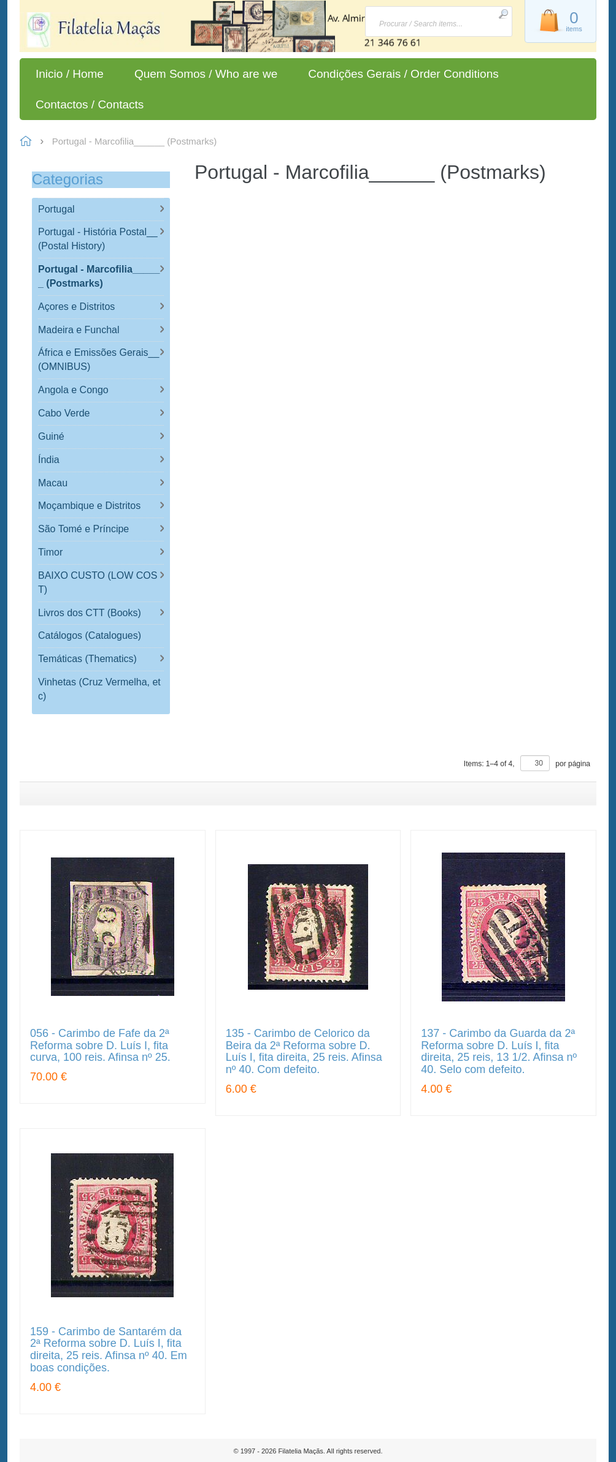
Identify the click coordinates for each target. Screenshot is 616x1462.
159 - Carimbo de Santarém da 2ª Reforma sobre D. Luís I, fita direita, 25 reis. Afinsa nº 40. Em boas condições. (108, 1350)
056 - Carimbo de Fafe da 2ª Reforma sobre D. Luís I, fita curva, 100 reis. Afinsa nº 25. (100, 1046)
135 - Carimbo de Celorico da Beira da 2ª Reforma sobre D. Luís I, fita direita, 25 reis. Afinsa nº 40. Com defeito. (304, 1052)
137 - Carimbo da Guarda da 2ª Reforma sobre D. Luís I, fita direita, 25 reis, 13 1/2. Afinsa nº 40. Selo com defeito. (499, 1052)
